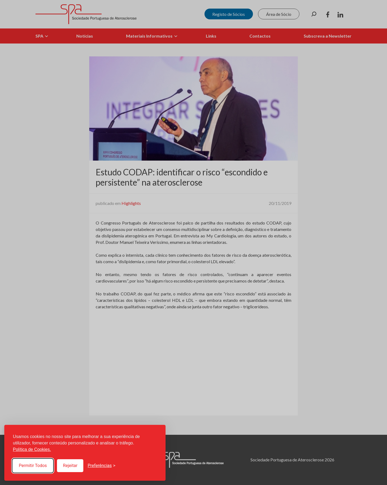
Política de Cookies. (32, 449)
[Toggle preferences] (101, 465)
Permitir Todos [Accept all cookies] (33, 465)
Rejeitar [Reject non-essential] (70, 465)
